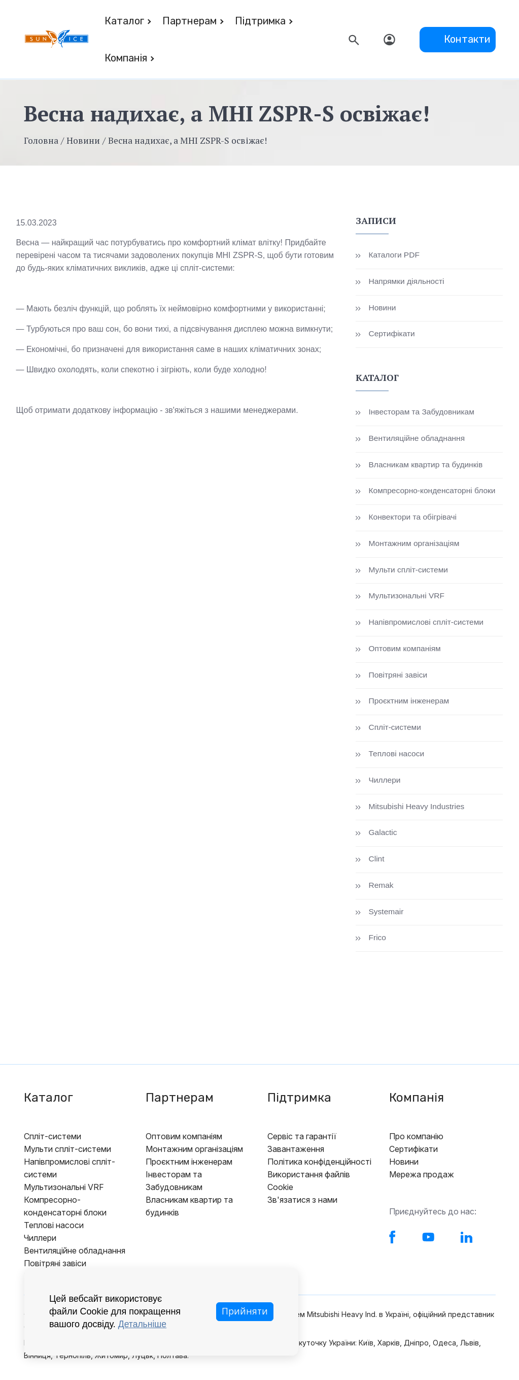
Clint (376, 861)
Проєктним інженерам (410, 703)
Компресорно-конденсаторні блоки (433, 492)
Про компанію (416, 1139)
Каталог (124, 21)
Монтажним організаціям (415, 544)
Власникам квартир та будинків (427, 465)
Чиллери (384, 782)
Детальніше (143, 1324)
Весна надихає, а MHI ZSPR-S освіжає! (190, 140)
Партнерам (189, 21)
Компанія (126, 58)
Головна (41, 140)
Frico (377, 941)
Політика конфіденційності (319, 1165)
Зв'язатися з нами (302, 1203)
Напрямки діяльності (407, 281)
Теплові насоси (397, 756)
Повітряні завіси (398, 676)
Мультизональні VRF (407, 597)
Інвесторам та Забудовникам (422, 412)
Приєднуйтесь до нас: (432, 1214)
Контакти (467, 39)
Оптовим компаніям (405, 650)
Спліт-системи (395, 729)
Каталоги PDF (394, 255)
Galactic (383, 835)
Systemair (386, 914)
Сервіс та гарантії (301, 1139)
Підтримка (260, 21)
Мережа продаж (421, 1177)
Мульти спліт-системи (409, 571)
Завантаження (295, 1152)
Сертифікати (392, 334)
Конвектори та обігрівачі (413, 518)
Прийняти (244, 1311)
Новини (83, 140)
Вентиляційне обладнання (418, 439)
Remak (381, 888)
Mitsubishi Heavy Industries (417, 809)
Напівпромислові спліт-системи (427, 624)
